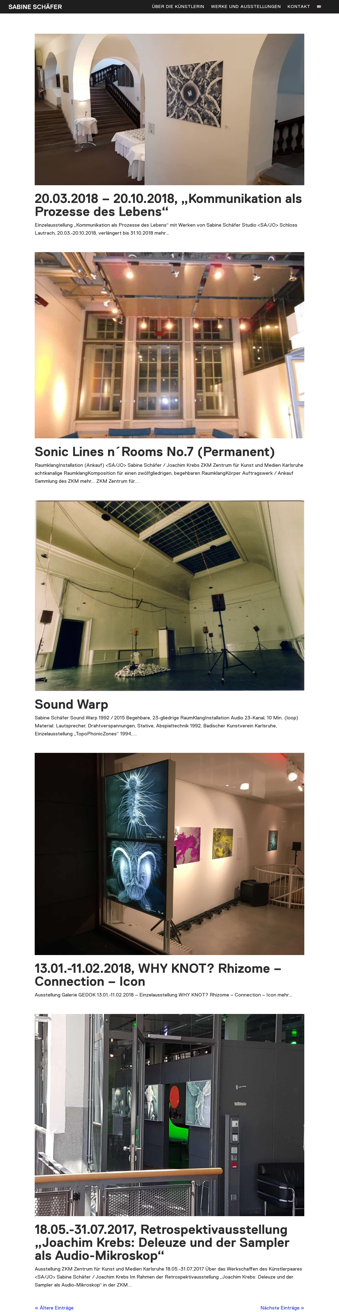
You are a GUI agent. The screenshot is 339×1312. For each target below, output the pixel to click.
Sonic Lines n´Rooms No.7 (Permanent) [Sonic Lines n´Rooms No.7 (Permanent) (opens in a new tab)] (155, 452)
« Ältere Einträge (54, 1308)
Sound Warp (71, 704)
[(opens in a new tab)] (169, 345)
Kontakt (299, 7)
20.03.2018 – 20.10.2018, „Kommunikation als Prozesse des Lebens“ (168, 206)
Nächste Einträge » (282, 1308)
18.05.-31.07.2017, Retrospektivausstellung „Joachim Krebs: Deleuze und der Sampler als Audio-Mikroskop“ (162, 1243)
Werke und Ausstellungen (246, 7)
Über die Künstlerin (178, 7)
